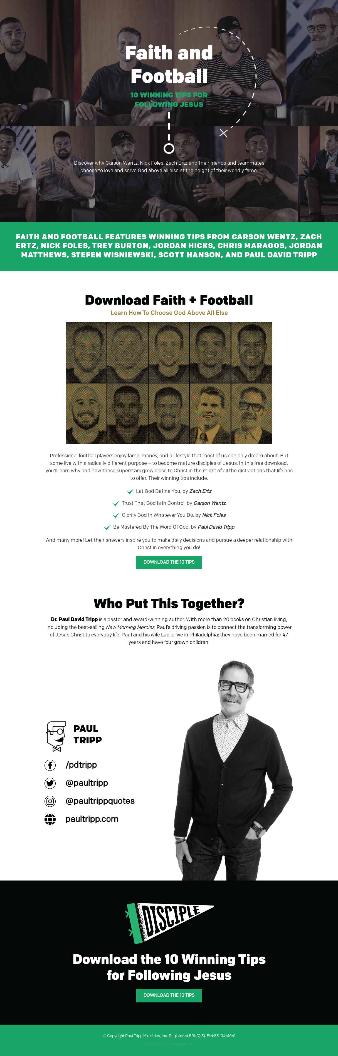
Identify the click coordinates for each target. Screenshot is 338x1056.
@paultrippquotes (100, 801)
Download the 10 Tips (169, 562)
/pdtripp (81, 765)
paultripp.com (92, 819)
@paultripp (86, 783)
